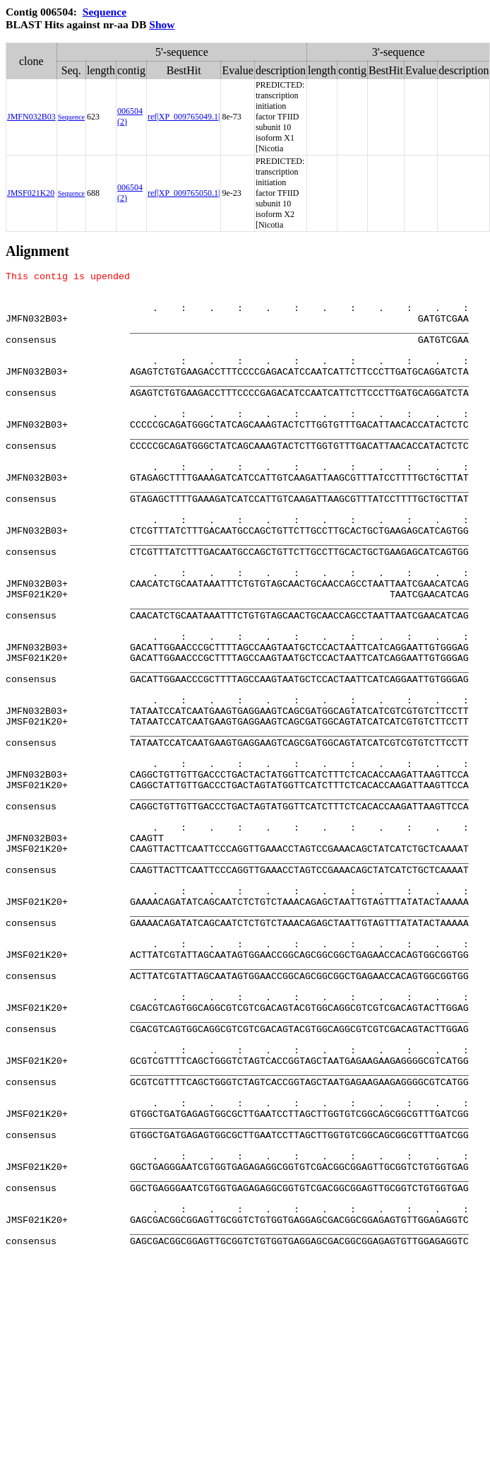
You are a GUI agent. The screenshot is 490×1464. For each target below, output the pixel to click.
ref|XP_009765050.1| (184, 193)
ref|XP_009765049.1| (184, 117)
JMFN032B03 (31, 117)
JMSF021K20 (30, 193)
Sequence (104, 12)
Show (161, 24)
